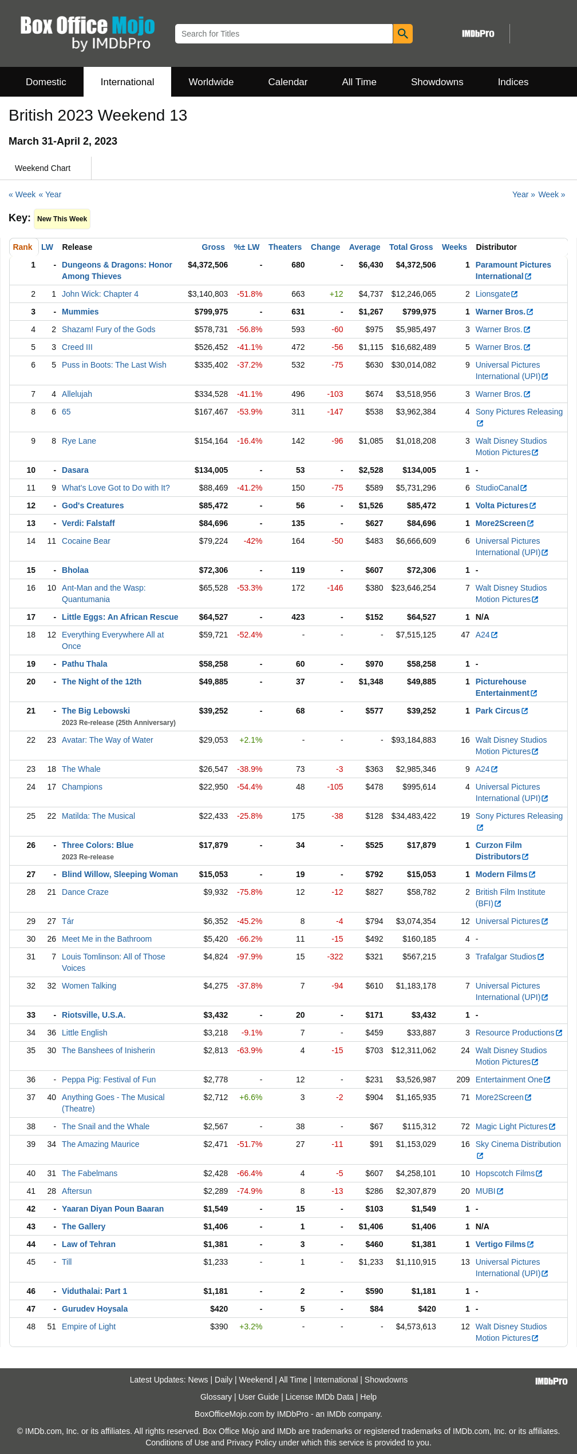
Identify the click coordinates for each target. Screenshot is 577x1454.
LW (47, 247)
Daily (223, 1379)
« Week (22, 194)
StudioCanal (502, 487)
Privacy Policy (251, 1442)
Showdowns (437, 82)
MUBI (490, 1191)
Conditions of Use (177, 1442)
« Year (50, 194)
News (198, 1379)
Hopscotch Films (509, 1173)
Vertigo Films (505, 1244)
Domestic (46, 82)
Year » (523, 194)
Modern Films (506, 874)
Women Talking (89, 985)
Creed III (77, 347)
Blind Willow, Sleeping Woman (120, 874)
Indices (513, 82)
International (128, 82)
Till (67, 1261)
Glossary (216, 1396)
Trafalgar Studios (510, 956)
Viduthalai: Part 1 (94, 1291)
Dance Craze (85, 892)
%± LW (246, 247)
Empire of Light (89, 1326)
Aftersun (77, 1191)
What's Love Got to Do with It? (116, 487)
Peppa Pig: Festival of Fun (109, 1079)
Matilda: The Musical (98, 815)
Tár (68, 921)
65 (66, 411)
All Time (359, 82)
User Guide (259, 1396)
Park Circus (502, 710)
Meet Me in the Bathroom (107, 938)
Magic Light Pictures (516, 1126)
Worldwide (211, 82)
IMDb (336, 1414)
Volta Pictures (506, 505)
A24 (487, 634)
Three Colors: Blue (97, 845)
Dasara (75, 470)
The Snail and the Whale (105, 1126)
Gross (213, 247)
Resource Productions (519, 1032)
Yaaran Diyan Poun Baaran (113, 1208)
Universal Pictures (512, 921)
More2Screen (505, 523)
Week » (551, 194)
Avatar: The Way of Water (107, 739)
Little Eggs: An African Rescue (120, 617)
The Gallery (83, 1226)
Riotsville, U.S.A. (93, 1014)
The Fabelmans (89, 1173)
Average (365, 247)
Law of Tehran (89, 1244)
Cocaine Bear (86, 540)
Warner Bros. (505, 311)
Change (325, 247)
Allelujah (77, 394)
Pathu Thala (84, 663)
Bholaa (75, 570)
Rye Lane (79, 440)
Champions (82, 786)
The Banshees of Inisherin (108, 1050)
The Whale (81, 769)
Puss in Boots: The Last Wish (114, 364)
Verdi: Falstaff (88, 523)
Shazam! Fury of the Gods (108, 329)
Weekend (256, 1379)
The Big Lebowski (96, 710)
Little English (84, 1032)
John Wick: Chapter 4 (100, 293)
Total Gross (411, 247)
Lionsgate (497, 293)
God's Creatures (93, 505)
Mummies (80, 311)
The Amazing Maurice (100, 1144)
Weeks (454, 247)
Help (368, 1396)
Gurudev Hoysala (95, 1308)
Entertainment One (514, 1079)
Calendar (288, 82)
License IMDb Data (320, 1396)
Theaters (285, 247)
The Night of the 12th (101, 681)
